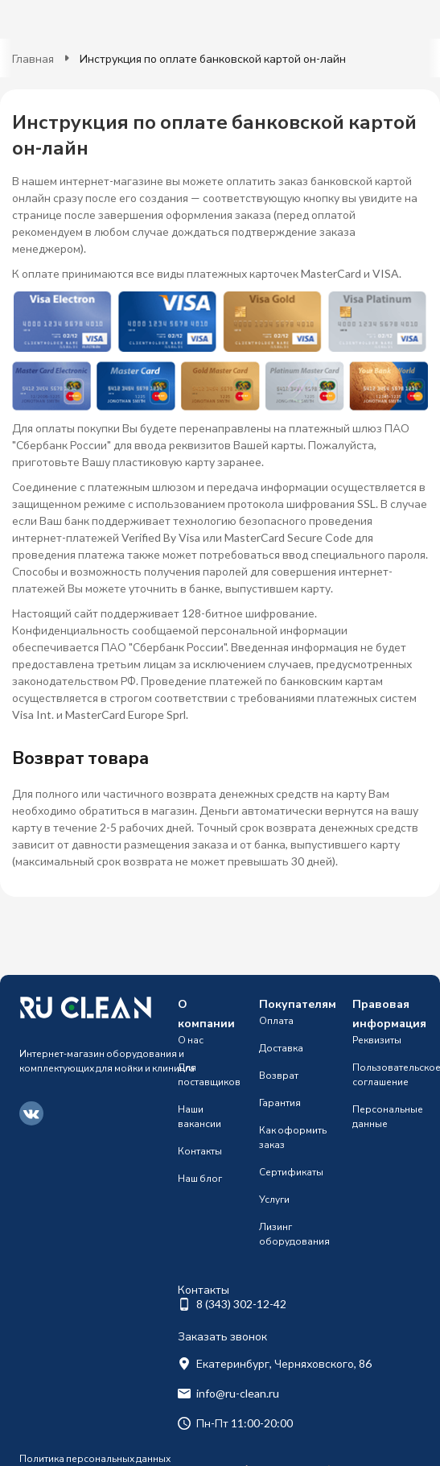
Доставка (281, 1048)
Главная (33, 58)
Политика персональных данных (95, 1458)
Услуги (274, 1199)
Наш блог (200, 1178)
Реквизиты (376, 1040)
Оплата (276, 1020)
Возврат (278, 1075)
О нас (191, 1040)
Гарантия (280, 1102)
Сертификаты (291, 1172)
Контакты (200, 1151)
